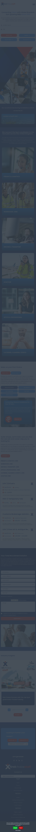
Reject (20, 827)
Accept (15, 827)
